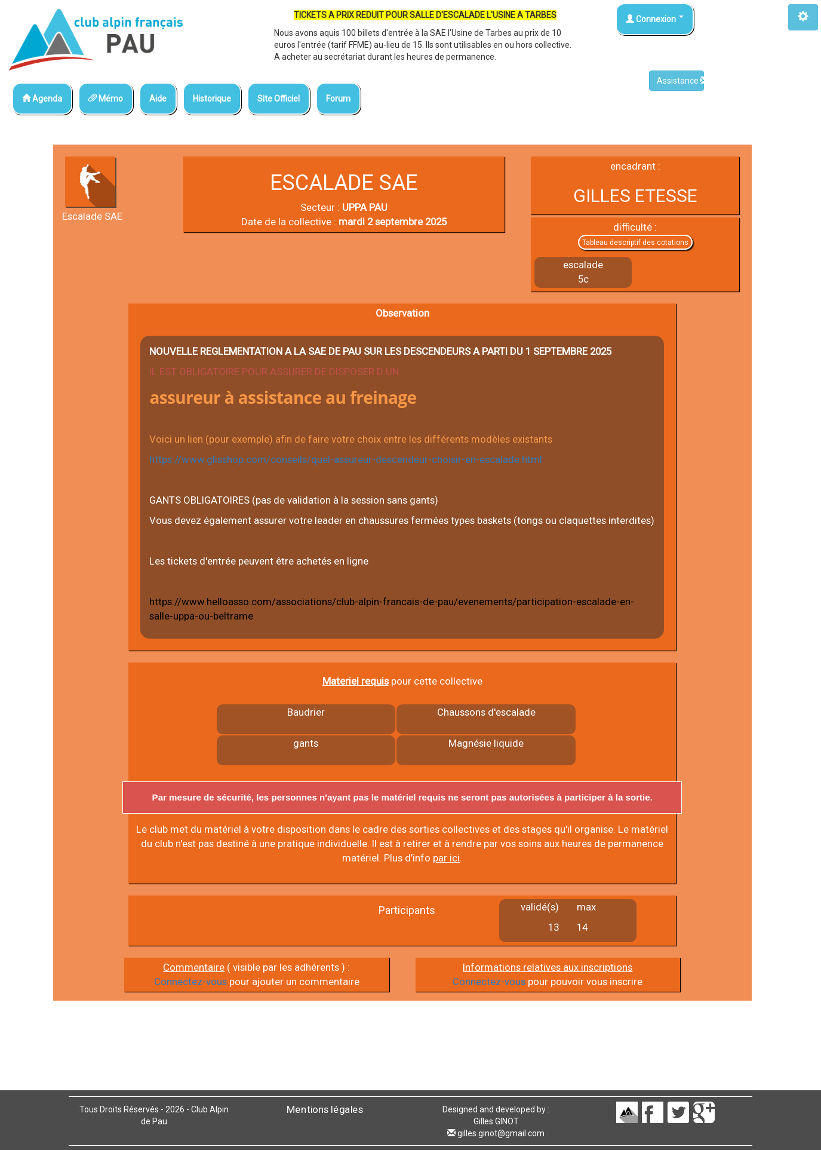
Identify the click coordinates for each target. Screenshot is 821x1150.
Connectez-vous (190, 982)
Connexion (655, 19)
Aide (158, 98)
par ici (446, 858)
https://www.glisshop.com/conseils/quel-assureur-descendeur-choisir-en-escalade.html (345, 459)
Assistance (680, 80)
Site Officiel (278, 98)
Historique (212, 98)
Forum (338, 98)
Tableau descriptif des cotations (635, 242)
